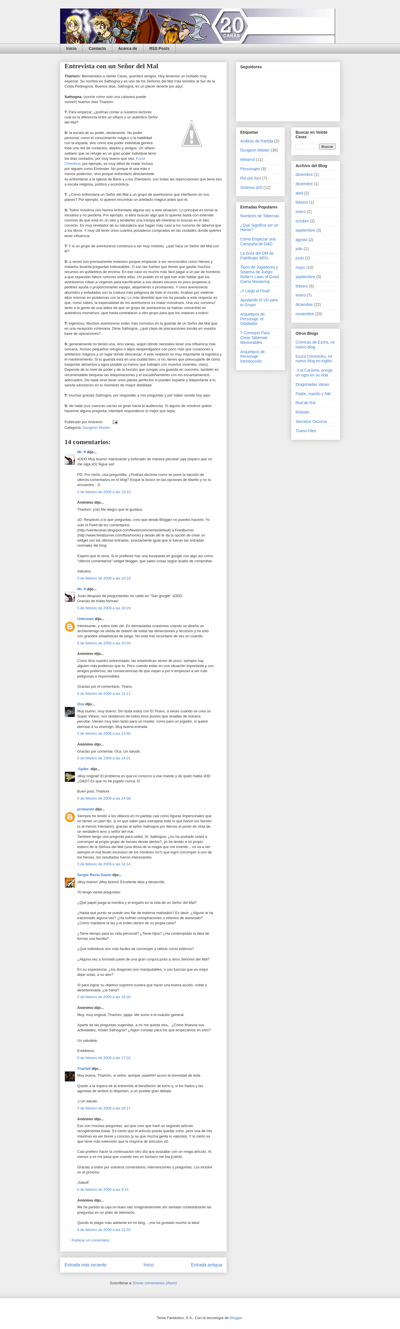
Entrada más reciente (86, 1264)
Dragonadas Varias (312, 384)
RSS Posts (159, 48)
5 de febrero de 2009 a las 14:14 (104, 864)
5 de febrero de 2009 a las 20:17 (104, 1108)
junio (300, 258)
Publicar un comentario (90, 1240)
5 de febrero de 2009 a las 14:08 (104, 798)
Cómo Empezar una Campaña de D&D (258, 241)
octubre (302, 221)
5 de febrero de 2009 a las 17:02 (104, 1058)
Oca (80, 704)
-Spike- (83, 769)
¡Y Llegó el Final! (255, 291)
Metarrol (247, 159)
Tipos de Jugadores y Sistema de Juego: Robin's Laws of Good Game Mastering (259, 274)
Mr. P (81, 452)
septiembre (305, 230)
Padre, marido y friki (313, 393)
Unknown (85, 619)
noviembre (305, 314)
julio (299, 248)
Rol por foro (250, 178)
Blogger (236, 1318)
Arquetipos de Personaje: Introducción (252, 357)
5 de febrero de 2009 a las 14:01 (104, 758)
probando (85, 809)
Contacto (97, 48)
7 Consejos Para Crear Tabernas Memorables (255, 338)
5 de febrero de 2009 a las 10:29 (104, 608)
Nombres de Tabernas (259, 216)
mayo (300, 267)
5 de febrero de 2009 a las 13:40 (104, 733)
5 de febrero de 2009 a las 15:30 (104, 997)
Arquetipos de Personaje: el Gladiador (252, 319)
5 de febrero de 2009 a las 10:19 (104, 578)
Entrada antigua (206, 1264)
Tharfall (84, 1068)
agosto (302, 239)
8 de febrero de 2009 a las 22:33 (104, 1230)
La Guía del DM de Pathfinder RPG (257, 255)
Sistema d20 (251, 187)
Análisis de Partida (256, 141)
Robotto (303, 412)
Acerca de (127, 48)
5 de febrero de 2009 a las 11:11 (104, 693)
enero (301, 211)
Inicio (71, 48)
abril (299, 193)
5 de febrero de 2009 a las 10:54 (104, 643)
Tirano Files (306, 431)
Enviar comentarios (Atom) (155, 1283)
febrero (302, 202)
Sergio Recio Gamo (94, 875)
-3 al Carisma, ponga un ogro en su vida (314, 372)
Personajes (250, 169)
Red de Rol (306, 403)
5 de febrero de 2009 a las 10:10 (104, 492)
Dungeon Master (96, 427)
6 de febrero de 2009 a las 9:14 (103, 1189)
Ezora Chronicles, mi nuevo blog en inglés (314, 358)
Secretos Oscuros (311, 421)
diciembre (304, 174)
